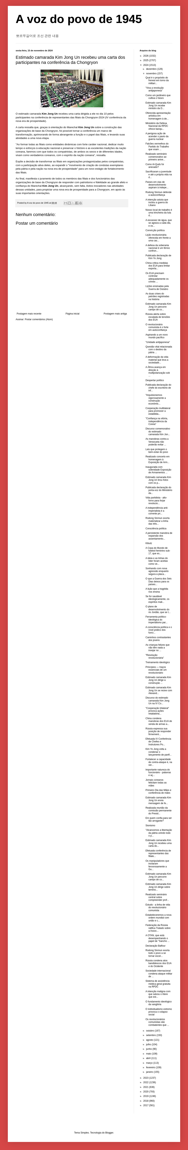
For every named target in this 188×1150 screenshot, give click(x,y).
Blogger (109, 1132)
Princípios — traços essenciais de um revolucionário (156, 670)
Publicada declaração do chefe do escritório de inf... (158, 387)
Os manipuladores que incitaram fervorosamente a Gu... (157, 865)
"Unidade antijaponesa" (158, 342)
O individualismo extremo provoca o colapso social (159, 1012)
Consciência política (156, 528)
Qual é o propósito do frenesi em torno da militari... (157, 80)
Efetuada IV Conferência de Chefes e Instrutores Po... (158, 741)
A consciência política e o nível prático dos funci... (159, 630)
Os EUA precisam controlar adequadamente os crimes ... (157, 277)
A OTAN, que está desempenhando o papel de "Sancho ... (158, 938)
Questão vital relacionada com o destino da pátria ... (159, 349)
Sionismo (150, 825)
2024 (146, 65)
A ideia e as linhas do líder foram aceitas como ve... (157, 561)
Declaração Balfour (155, 945)
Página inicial (73, 313)
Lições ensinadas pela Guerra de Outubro (157, 287)
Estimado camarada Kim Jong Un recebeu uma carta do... (159, 843)
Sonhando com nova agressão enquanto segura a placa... (157, 571)
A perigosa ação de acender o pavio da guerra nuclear (157, 136)
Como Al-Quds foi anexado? (155, 165)
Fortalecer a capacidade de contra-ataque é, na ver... (159, 762)
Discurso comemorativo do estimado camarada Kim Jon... (158, 431)
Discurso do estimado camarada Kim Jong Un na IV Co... (157, 700)
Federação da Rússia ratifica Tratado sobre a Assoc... (158, 928)
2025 (146, 60)
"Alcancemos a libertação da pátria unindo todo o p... (159, 833)
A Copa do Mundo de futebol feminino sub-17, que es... (158, 551)
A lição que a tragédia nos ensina (157, 590)
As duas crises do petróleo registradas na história (157, 296)
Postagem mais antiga (115, 313)
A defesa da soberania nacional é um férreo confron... (158, 248)
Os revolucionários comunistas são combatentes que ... (157, 1022)
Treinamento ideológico (158, 662)
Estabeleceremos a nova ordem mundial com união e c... (158, 918)
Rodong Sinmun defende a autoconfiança (159, 193)
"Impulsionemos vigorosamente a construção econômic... (156, 399)
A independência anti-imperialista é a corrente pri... (157, 511)
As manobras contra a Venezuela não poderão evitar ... (157, 442)
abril (148, 1058)
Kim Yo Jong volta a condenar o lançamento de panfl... (159, 752)
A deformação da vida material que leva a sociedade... (157, 360)
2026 (146, 55)
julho (149, 1044)
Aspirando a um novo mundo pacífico (157, 336)
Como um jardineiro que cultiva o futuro (158, 96)
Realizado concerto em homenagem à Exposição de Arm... (158, 459)
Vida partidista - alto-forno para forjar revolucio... (156, 500)
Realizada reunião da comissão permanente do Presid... (159, 810)
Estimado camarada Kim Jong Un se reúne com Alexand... (159, 690)
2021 (146, 1087)
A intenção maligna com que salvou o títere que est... (158, 994)
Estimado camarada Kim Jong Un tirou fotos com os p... (158, 480)
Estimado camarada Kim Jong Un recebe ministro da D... (158, 105)
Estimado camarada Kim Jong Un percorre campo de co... (158, 306)
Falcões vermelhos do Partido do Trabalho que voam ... (157, 146)
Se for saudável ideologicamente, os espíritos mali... (157, 599)
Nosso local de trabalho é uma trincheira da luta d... (159, 213)
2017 (146, 1105)
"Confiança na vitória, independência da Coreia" (157, 421)
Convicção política (155, 230)
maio (149, 1053)
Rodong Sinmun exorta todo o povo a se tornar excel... (158, 953)
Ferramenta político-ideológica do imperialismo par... (156, 619)
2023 (146, 1077)
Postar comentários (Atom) (39, 319)
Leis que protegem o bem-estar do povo (157, 450)
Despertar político (155, 380)
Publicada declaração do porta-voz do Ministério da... (159, 490)
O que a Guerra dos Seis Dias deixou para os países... (159, 581)
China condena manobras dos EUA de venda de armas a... (159, 721)
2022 (146, 1082)
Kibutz (149, 543)
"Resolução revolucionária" (155, 656)
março (149, 1063)
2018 (146, 1100)
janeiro (150, 1072)
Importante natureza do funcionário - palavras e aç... (158, 772)
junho (149, 1049)
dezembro (151, 69)
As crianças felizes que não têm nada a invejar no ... (158, 647)
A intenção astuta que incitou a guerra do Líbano (157, 202)
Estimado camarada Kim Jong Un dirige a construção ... (158, 680)
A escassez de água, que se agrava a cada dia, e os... (159, 223)
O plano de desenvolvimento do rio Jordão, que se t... (158, 609)
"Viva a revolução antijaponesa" (155, 89)
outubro (150, 1030)
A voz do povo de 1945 (79, 19)
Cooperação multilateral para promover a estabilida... (158, 411)
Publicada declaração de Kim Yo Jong (158, 257)
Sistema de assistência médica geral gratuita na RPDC (158, 984)
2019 (146, 1096)
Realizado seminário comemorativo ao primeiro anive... (156, 157)
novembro (151, 73)
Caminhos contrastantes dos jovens (158, 639)
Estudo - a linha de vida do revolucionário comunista (158, 907)
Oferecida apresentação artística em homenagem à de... (158, 116)
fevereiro (151, 1067)
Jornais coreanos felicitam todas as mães (156, 783)
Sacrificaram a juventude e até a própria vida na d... (159, 174)
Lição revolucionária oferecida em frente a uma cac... (158, 237)
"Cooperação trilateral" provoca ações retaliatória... (157, 711)
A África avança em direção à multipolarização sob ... (158, 371)
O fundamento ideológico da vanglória (159, 1003)
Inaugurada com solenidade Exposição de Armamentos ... (158, 470)
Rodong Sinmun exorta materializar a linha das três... (158, 521)
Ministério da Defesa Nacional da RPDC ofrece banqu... (157, 126)
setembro (151, 1035)
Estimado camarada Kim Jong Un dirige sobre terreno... (158, 887)
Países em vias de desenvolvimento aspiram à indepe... (157, 185)
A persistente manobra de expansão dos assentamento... (159, 536)
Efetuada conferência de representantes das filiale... (158, 853)
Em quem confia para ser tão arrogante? (159, 819)
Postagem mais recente (29, 313)
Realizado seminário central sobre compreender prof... (157, 897)
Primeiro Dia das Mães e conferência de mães (158, 791)
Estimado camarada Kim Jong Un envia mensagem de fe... (158, 800)
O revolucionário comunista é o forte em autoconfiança (157, 327)
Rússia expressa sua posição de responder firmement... (158, 731)
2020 (146, 1091)
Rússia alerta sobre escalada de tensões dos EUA (158, 317)
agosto (150, 1040)
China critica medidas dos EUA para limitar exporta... (158, 266)
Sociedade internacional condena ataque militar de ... (159, 973)
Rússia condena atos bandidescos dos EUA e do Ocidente (158, 963)
